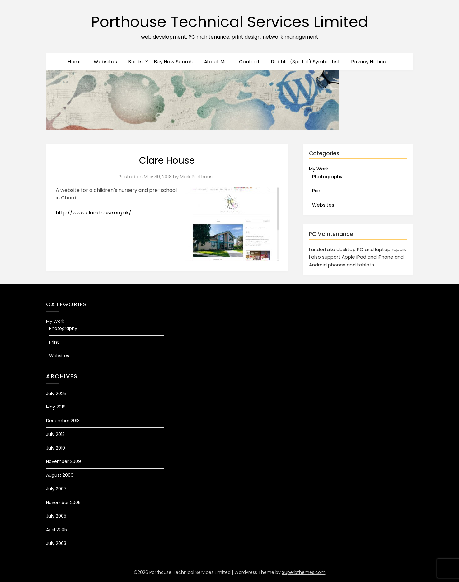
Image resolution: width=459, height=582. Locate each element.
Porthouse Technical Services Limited (229, 22)
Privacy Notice (368, 61)
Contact (249, 61)
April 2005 (56, 530)
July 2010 (55, 448)
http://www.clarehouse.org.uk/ (93, 212)
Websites (105, 61)
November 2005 (63, 502)
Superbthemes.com (304, 572)
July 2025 (56, 393)
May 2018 (56, 407)
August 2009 (59, 475)
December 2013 (63, 420)
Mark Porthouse (198, 176)
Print (317, 190)
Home (75, 61)
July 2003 (56, 543)
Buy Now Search (173, 61)
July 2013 (55, 434)
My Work (318, 168)
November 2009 (63, 461)
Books (135, 61)
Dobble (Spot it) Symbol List (305, 61)
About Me (216, 61)
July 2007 (56, 489)
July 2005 (56, 516)
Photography (327, 176)
